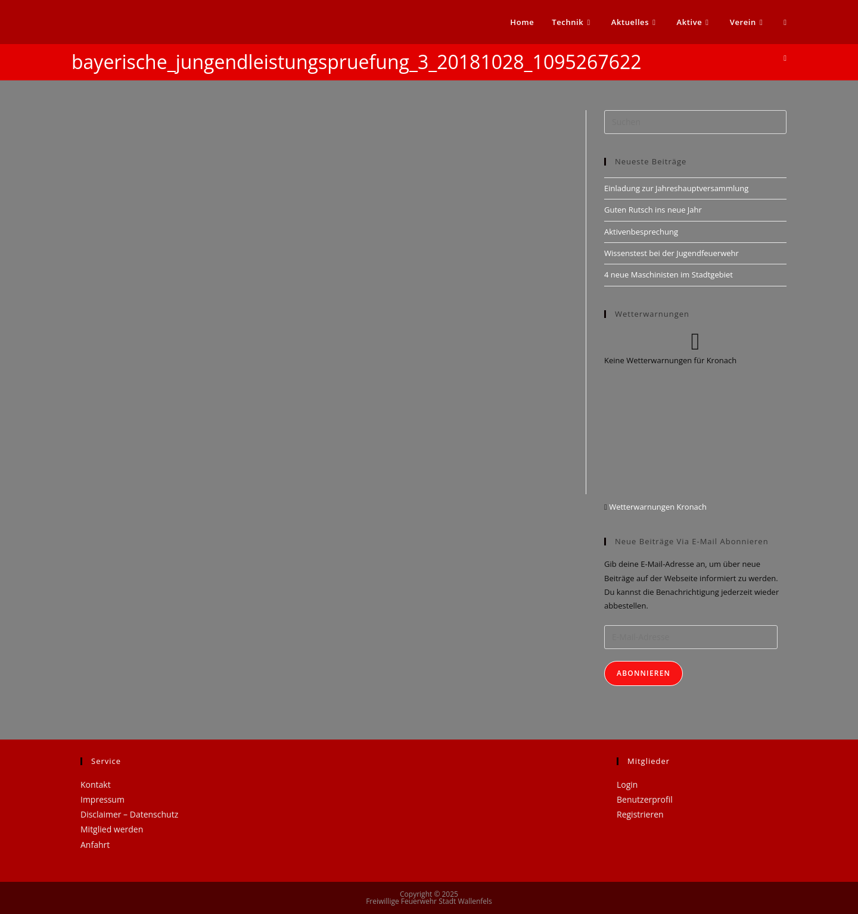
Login (627, 784)
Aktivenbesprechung (641, 231)
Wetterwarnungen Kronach (657, 506)
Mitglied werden (111, 829)
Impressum (102, 799)
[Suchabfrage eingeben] (695, 122)
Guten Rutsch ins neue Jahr (653, 209)
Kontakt (95, 784)
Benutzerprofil (645, 799)
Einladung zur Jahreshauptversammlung (676, 188)
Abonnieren (643, 673)
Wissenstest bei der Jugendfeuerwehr (671, 253)
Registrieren (640, 814)
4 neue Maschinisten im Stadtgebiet (668, 274)
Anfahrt (95, 844)
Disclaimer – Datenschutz (129, 814)
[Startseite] (785, 57)
